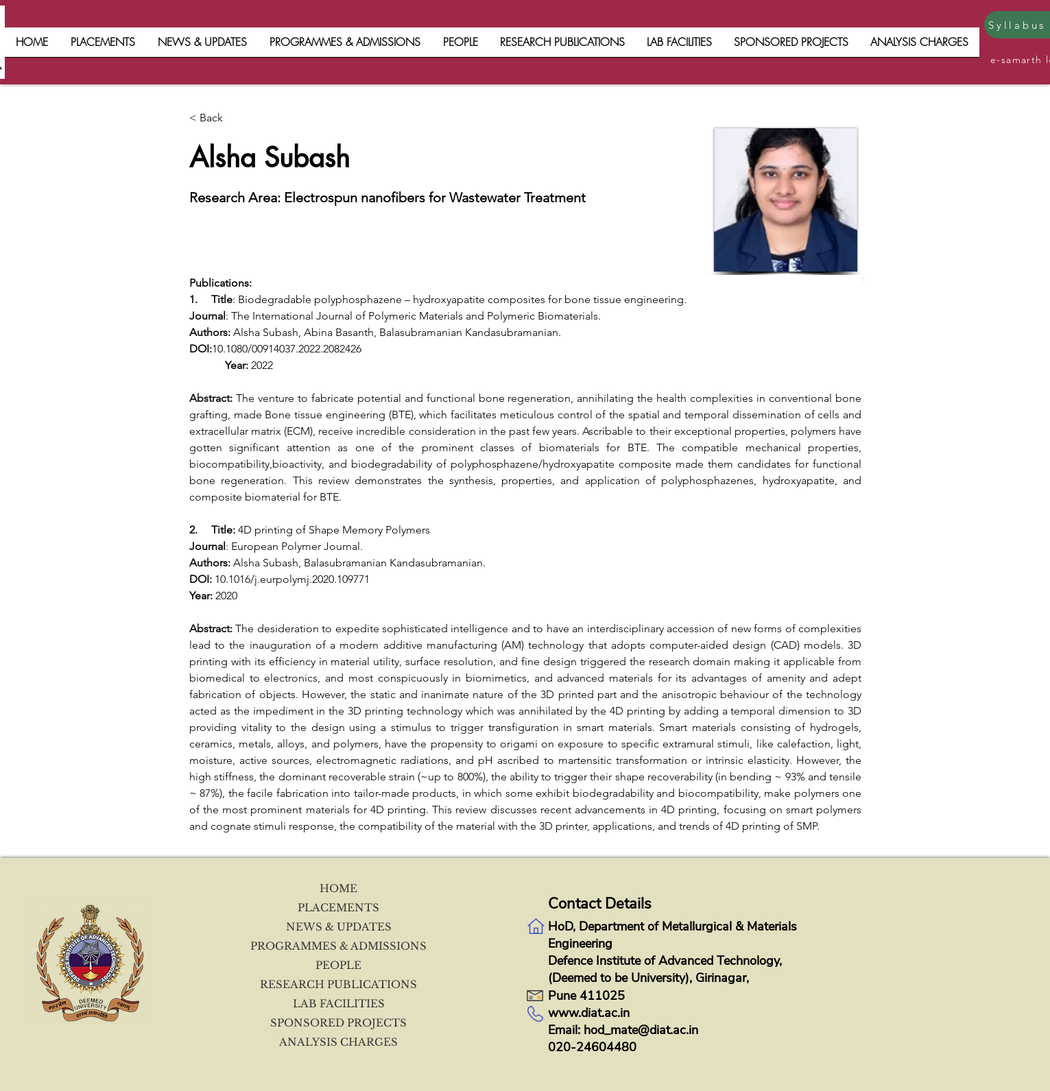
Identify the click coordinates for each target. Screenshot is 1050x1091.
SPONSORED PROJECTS (338, 1022)
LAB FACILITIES (339, 1003)
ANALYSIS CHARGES (338, 1041)
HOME (338, 888)
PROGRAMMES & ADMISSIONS (338, 945)
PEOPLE (338, 965)
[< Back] (234, 118)
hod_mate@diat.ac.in (641, 1030)
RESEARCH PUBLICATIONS (338, 984)
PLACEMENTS (338, 907)
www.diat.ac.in (589, 1013)
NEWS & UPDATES (339, 926)
